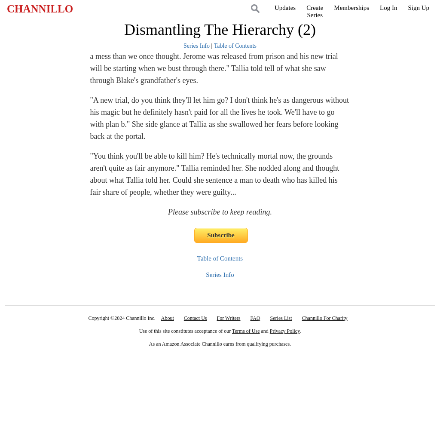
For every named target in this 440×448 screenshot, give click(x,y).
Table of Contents (235, 46)
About (167, 318)
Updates (285, 7)
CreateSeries (314, 11)
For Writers (229, 318)
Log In (388, 7)
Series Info (196, 46)
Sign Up (418, 7)
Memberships (351, 7)
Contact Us (195, 318)
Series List (281, 318)
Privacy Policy (285, 331)
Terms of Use (246, 331)
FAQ (255, 318)
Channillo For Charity (325, 318)
